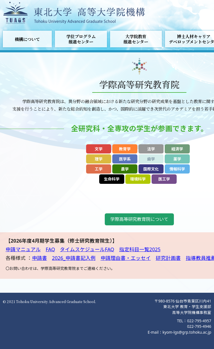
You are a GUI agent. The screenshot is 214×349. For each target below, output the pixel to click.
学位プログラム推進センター (81, 39)
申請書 (39, 258)
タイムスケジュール (82, 249)
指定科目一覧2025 (139, 249)
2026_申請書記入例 (74, 258)
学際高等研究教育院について (139, 219)
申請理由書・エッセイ (126, 258)
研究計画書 (168, 258)
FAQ (50, 249)
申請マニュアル (23, 249)
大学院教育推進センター (135, 39)
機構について (27, 39)
